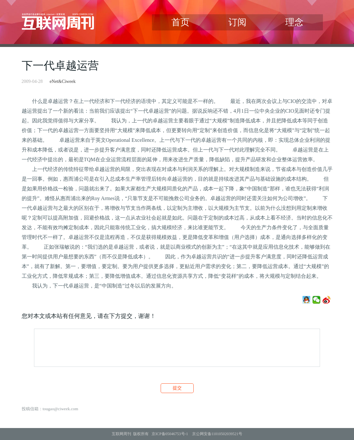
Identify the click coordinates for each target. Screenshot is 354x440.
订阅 (237, 22)
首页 (180, 22)
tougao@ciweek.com (60, 408)
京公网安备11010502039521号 (217, 434)
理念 (294, 22)
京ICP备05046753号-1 (170, 434)
